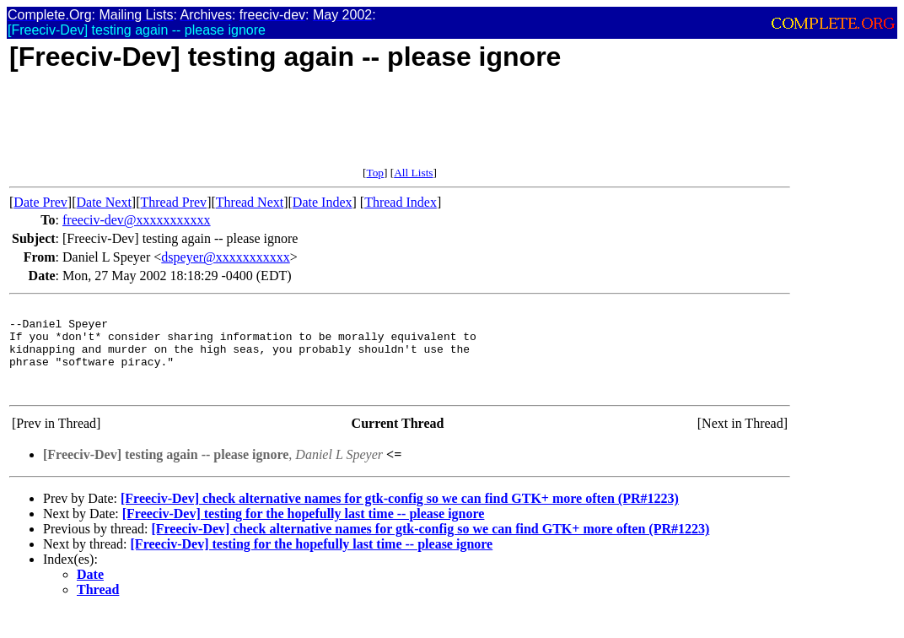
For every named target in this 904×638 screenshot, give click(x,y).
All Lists (413, 172)
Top (375, 172)
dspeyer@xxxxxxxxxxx (225, 257)
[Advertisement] (316, 128)
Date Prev (40, 202)
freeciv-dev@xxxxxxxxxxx (136, 220)
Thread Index (400, 202)
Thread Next (249, 202)
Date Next (104, 202)
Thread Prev (173, 202)
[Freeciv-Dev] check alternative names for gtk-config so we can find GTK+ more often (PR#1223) (400, 516)
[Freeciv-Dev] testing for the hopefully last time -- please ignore (303, 531)
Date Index (322, 202)
